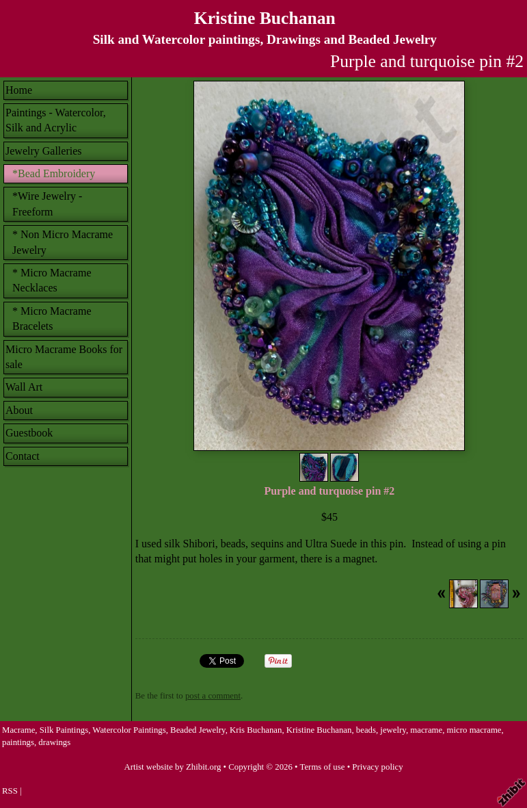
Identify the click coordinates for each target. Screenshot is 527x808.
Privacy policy (377, 767)
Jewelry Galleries (43, 151)
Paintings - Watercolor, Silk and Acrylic (55, 120)
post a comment (213, 696)
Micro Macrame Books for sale (63, 356)
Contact (22, 456)
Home (18, 90)
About (19, 410)
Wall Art (23, 387)
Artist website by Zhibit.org (172, 767)
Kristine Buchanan (265, 18)
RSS (10, 791)
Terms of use (322, 767)
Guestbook (29, 433)
